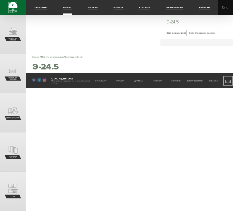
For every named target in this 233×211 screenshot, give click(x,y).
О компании (40, 7)
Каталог (67, 7)
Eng (225, 7)
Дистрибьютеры (174, 7)
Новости (118, 7)
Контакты (144, 7)
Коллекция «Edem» (74, 57)
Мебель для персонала (52, 57)
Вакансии (204, 7)
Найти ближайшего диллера (202, 33)
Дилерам (93, 7)
